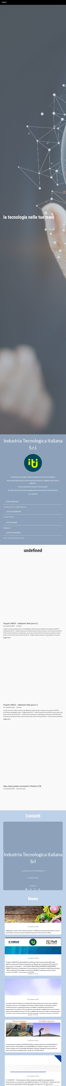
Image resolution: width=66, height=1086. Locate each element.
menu (4, 2)
